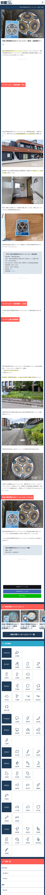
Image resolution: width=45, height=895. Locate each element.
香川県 (28, 788)
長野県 (28, 722)
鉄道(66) (5, 878)
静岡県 (28, 733)
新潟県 (38, 722)
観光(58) (5, 890)
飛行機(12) (5, 873)
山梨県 (17, 722)
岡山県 (38, 810)
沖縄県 (7, 853)
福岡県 (17, 832)
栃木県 (28, 689)
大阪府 (38, 766)
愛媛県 (38, 788)
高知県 (7, 799)
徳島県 (17, 788)
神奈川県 (6, 710)
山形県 (17, 678)
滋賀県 (17, 766)
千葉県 (17, 700)
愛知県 (17, 733)
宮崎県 (28, 843)
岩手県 (28, 667)
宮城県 (38, 667)
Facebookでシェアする (22, 591)
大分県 (17, 843)
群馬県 (38, 689)
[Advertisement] (22, 70)
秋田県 (7, 678)
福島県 (28, 678)
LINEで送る (22, 595)
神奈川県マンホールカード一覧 (22, 634)
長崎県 (38, 832)
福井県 (38, 755)
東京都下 (38, 700)
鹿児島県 (38, 843)
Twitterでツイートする (22, 586)
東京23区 (28, 700)
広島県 (28, 810)
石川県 (28, 755)
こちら (13, 271)
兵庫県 (7, 777)
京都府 (28, 766)
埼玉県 (7, 700)
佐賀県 (28, 832)
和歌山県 (27, 777)
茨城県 (17, 689)
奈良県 (17, 777)
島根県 (7, 821)
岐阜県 (38, 733)
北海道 (17, 656)
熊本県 (7, 843)
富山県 (17, 755)
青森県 (17, 667)
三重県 (7, 743)
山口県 (17, 810)
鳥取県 (17, 821)
